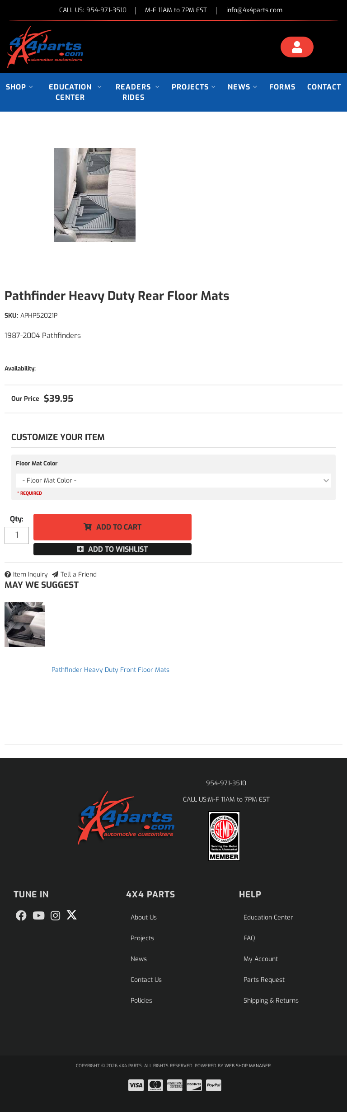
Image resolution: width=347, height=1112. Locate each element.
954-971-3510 (226, 783)
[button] (19, 87)
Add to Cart (118, 527)
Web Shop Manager (248, 1066)
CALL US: (93, 10)
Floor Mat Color (37, 463)
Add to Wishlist (118, 549)
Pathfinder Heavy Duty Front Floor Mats (110, 670)
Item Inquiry (30, 574)
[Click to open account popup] (297, 48)
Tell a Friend (79, 574)
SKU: (11, 315)
